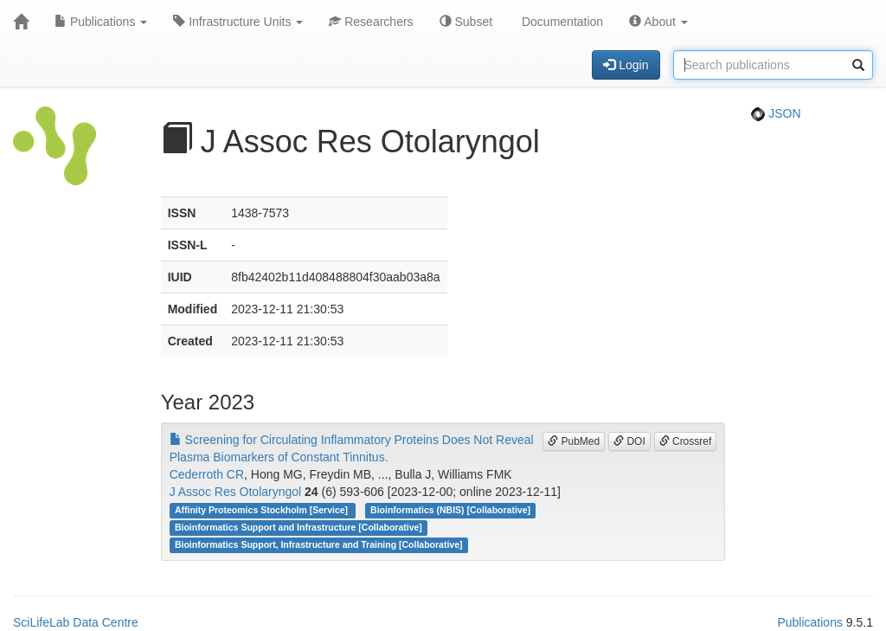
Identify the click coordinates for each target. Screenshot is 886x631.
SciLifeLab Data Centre (75, 622)
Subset (466, 22)
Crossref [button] (685, 441)
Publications (101, 22)
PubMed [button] (574, 441)
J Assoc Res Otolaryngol (236, 492)
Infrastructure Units (238, 22)
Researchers (371, 22)
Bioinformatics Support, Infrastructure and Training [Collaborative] (319, 544)
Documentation (560, 22)
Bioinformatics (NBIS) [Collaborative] (450, 510)
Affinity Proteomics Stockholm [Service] (262, 510)
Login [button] (625, 65)
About (658, 22)
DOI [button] (629, 441)
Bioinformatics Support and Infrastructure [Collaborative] (298, 527)
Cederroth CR (207, 474)
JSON (775, 113)
